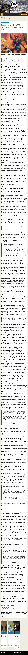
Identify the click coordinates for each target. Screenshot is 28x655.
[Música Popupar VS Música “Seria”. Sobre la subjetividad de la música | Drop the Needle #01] (4, 627)
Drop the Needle (3, 633)
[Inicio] (1, 14)
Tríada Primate (14, 9)
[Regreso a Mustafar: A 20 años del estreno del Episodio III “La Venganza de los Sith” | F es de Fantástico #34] (17, 627)
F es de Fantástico (10, 633)
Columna (3, 22)
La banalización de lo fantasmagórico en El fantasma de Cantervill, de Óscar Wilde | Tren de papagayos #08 (7, 613)
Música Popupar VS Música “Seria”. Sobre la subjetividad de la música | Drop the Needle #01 (3, 640)
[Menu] (4, 14)
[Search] (19, 14)
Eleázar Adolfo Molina (6, 608)
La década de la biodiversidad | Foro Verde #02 (20, 612)
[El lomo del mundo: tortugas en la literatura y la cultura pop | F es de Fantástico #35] (11, 627)
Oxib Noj (7, 22)
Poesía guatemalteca (16, 608)
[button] (4, 14)
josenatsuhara (4, 32)
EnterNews (11, 653)
